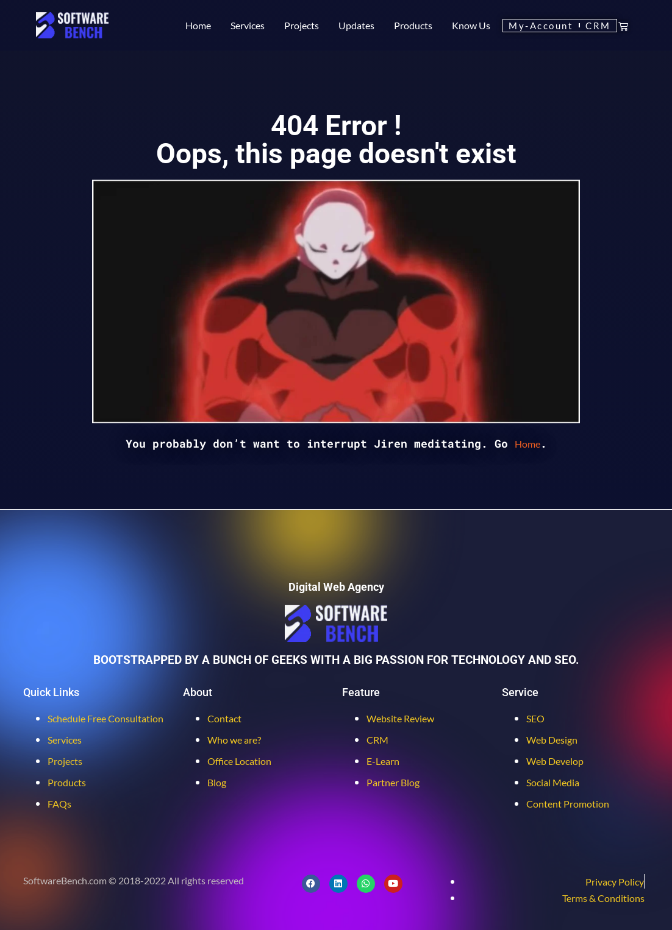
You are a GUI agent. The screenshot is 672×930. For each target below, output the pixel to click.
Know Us (471, 25)
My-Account (543, 25)
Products (413, 25)
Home (198, 25)
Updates (356, 25)
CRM (604, 25)
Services (248, 25)
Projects (301, 25)
